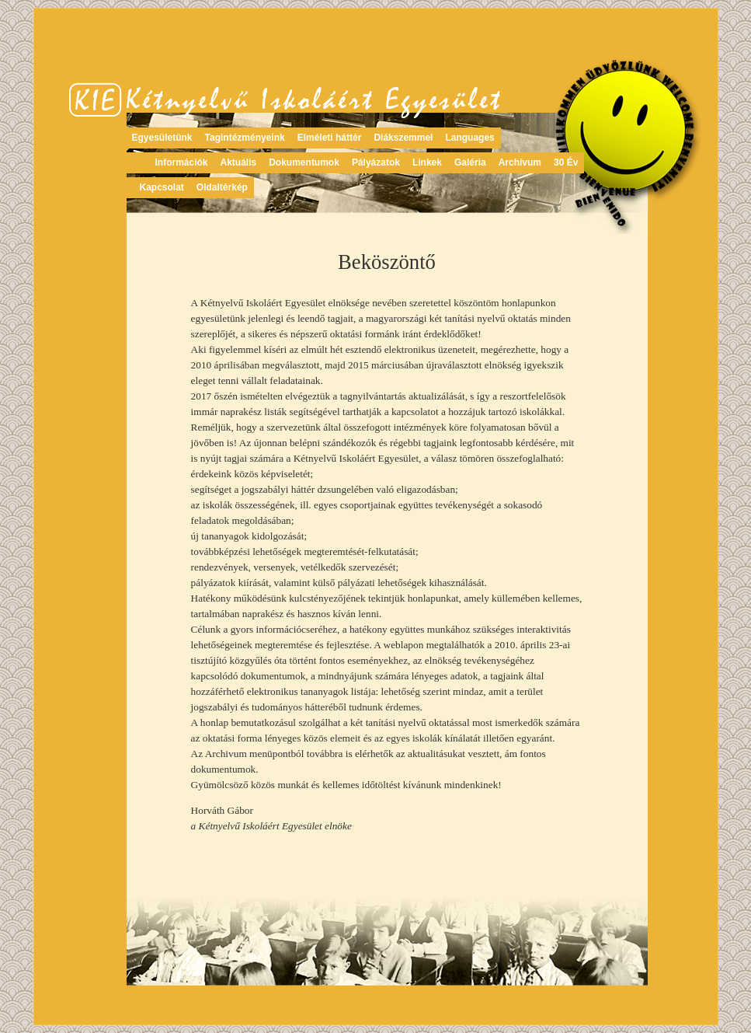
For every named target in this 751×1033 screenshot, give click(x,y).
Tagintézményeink (245, 137)
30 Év (566, 162)
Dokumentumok (304, 162)
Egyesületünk (162, 137)
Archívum (520, 162)
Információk (181, 162)
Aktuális (239, 162)
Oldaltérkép (222, 187)
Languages (469, 137)
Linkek (427, 162)
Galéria (470, 162)
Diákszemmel (403, 137)
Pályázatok (376, 162)
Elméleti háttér (329, 137)
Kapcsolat (162, 187)
